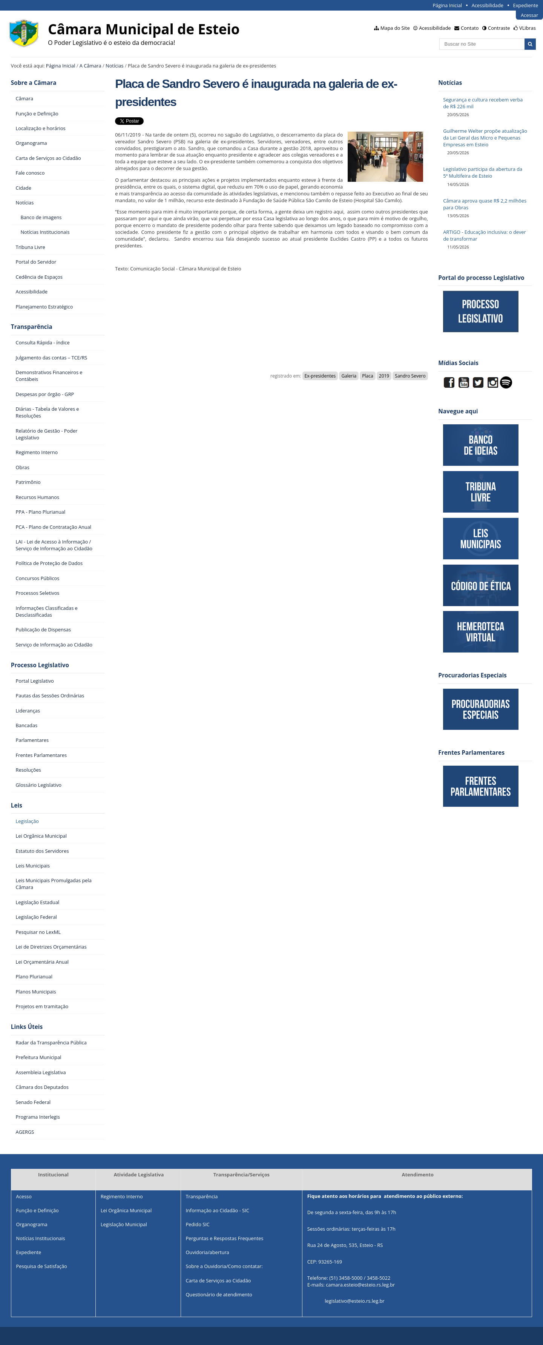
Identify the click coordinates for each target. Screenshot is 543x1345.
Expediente (525, 5)
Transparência (31, 327)
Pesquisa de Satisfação (41, 1266)
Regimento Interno (122, 1196)
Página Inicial (447, 5)
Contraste (499, 28)
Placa (367, 376)
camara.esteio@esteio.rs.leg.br (360, 1285)
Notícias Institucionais (40, 1238)
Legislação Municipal (124, 1224)
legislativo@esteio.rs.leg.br (354, 1301)
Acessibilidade (487, 5)
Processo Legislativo (40, 665)
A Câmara (90, 65)
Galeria (348, 376)
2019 (384, 376)
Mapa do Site (395, 28)
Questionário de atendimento (219, 1294)
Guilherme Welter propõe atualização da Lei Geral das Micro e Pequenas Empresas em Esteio (485, 137)
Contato (470, 28)
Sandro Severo (410, 376)
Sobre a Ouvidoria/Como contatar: (224, 1266)
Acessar (529, 15)
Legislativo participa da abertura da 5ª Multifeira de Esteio (482, 172)
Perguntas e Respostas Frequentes (224, 1238)
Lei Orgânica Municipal (126, 1210)
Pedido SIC (197, 1224)
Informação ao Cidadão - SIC (217, 1210)
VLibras (527, 28)
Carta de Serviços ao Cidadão (218, 1280)
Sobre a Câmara (34, 83)
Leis (16, 805)
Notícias (115, 65)
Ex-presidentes (320, 376)
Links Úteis (27, 1027)
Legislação (27, 821)
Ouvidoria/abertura (207, 1252)
